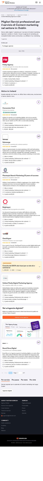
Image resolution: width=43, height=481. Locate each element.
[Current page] (19, 373)
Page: (15, 373)
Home (2, 15)
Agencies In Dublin (22, 15)
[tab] (5, 380)
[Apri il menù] (40, 2)
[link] (36, 2)
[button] (21, 46)
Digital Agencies (11, 15)
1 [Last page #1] (24, 373)
